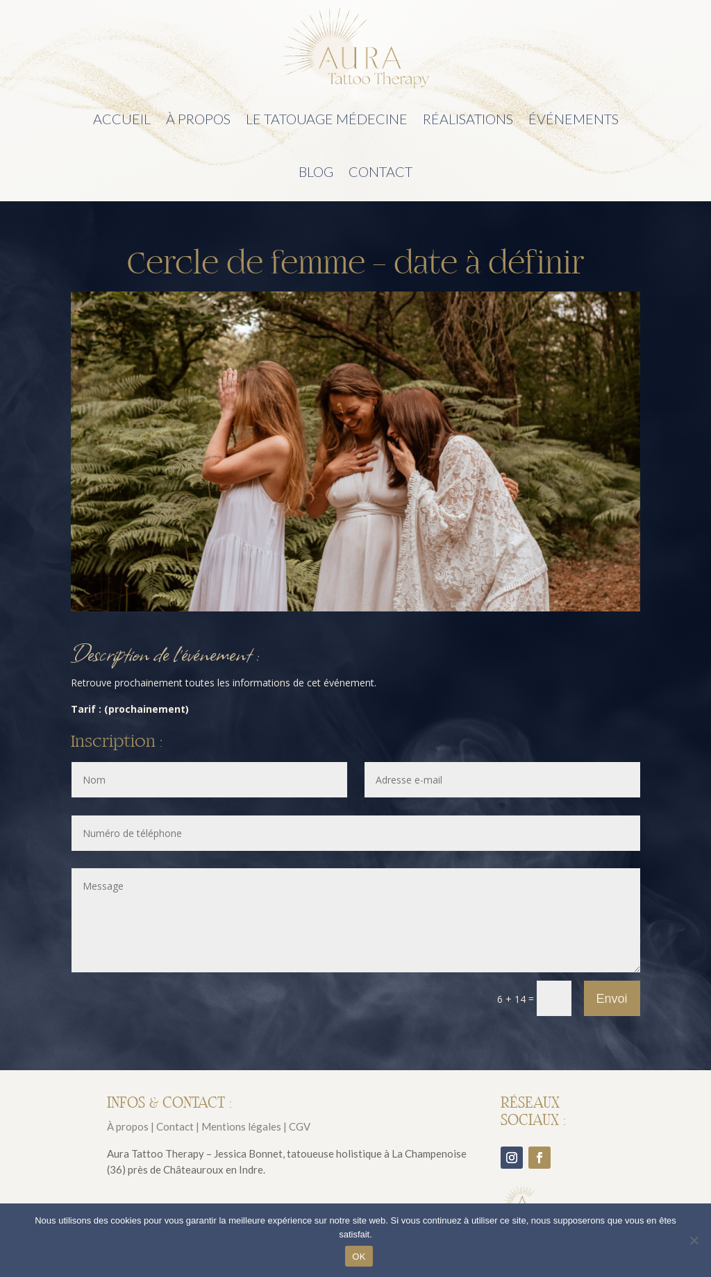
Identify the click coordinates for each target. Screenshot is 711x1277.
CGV (299, 1126)
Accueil (122, 118)
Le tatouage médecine (327, 118)
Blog (316, 171)
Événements (573, 118)
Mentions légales (241, 1126)
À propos (198, 118)
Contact (380, 171)
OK (358, 1256)
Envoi (612, 999)
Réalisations (468, 118)
